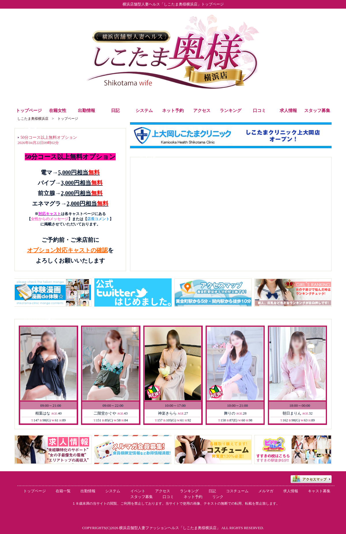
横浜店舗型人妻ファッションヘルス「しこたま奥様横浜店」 (169, 528)
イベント (137, 491)
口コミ (168, 497)
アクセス (162, 491)
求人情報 (290, 491)
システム (112, 491)
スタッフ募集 (141, 497)
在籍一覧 (63, 491)
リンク (217, 497)
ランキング (189, 491)
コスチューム (237, 491)
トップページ (34, 491)
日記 (212, 491)
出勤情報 (87, 491)
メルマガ (265, 491)
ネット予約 (193, 497)
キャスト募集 (319, 491)
